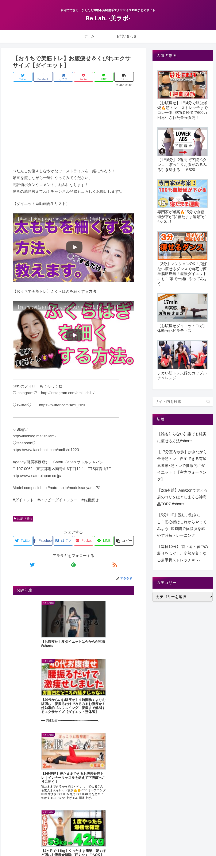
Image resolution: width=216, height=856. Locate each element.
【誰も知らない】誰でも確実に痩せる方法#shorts (182, 437)
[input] (183, 401)
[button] (208, 401)
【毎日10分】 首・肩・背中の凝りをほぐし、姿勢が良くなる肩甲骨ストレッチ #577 (182, 553)
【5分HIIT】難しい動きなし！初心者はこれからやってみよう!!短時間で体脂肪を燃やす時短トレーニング (182, 525)
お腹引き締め (23, 518)
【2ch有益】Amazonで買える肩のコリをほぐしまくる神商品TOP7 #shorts (182, 497)
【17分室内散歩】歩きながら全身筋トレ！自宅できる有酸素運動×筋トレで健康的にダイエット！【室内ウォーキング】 (182, 465)
